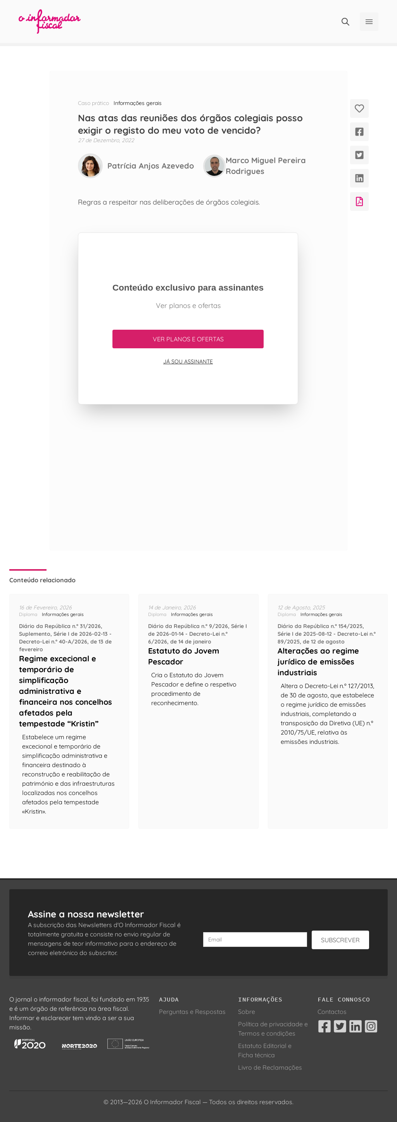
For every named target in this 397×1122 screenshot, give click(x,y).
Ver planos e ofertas (188, 339)
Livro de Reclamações (270, 1067)
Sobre (246, 1011)
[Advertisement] (188, 477)
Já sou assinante (188, 361)
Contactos (332, 1011)
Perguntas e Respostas (192, 1011)
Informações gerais (138, 103)
